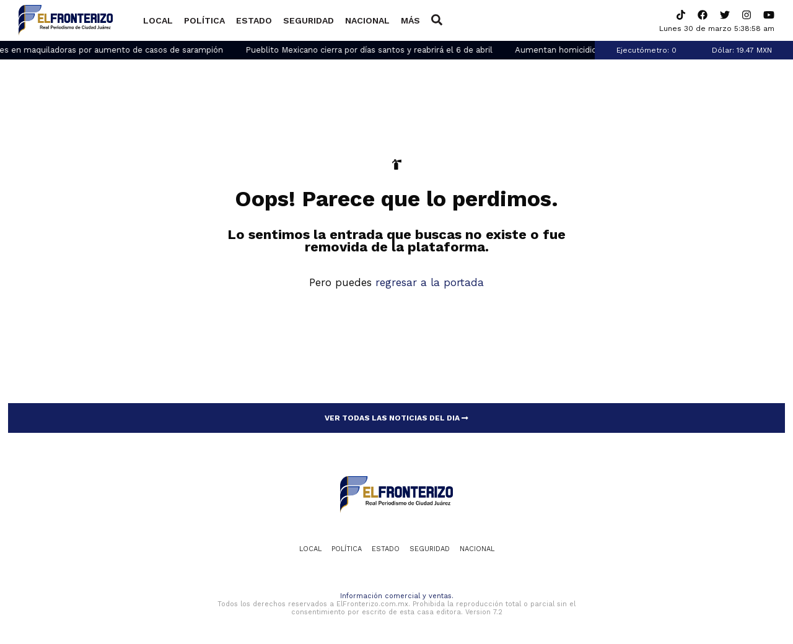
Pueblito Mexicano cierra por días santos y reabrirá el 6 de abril (376, 49)
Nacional (367, 20)
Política (204, 20)
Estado (254, 20)
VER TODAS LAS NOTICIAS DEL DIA (396, 418)
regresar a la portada (429, 282)
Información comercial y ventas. (396, 596)
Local (158, 20)
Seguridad (308, 20)
